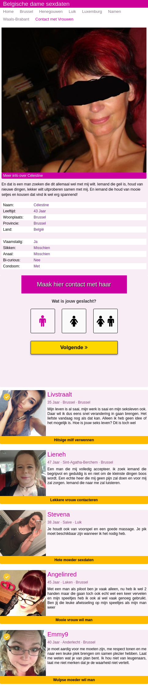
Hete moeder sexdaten (74, 560)
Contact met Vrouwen (54, 19)
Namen (114, 11)
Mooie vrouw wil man (74, 620)
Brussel (26, 11)
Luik (72, 11)
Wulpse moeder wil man (74, 680)
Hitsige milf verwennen (74, 440)
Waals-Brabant (16, 19)
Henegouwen (51, 11)
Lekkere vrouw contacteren (74, 500)
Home (8, 11)
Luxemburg (92, 11)
